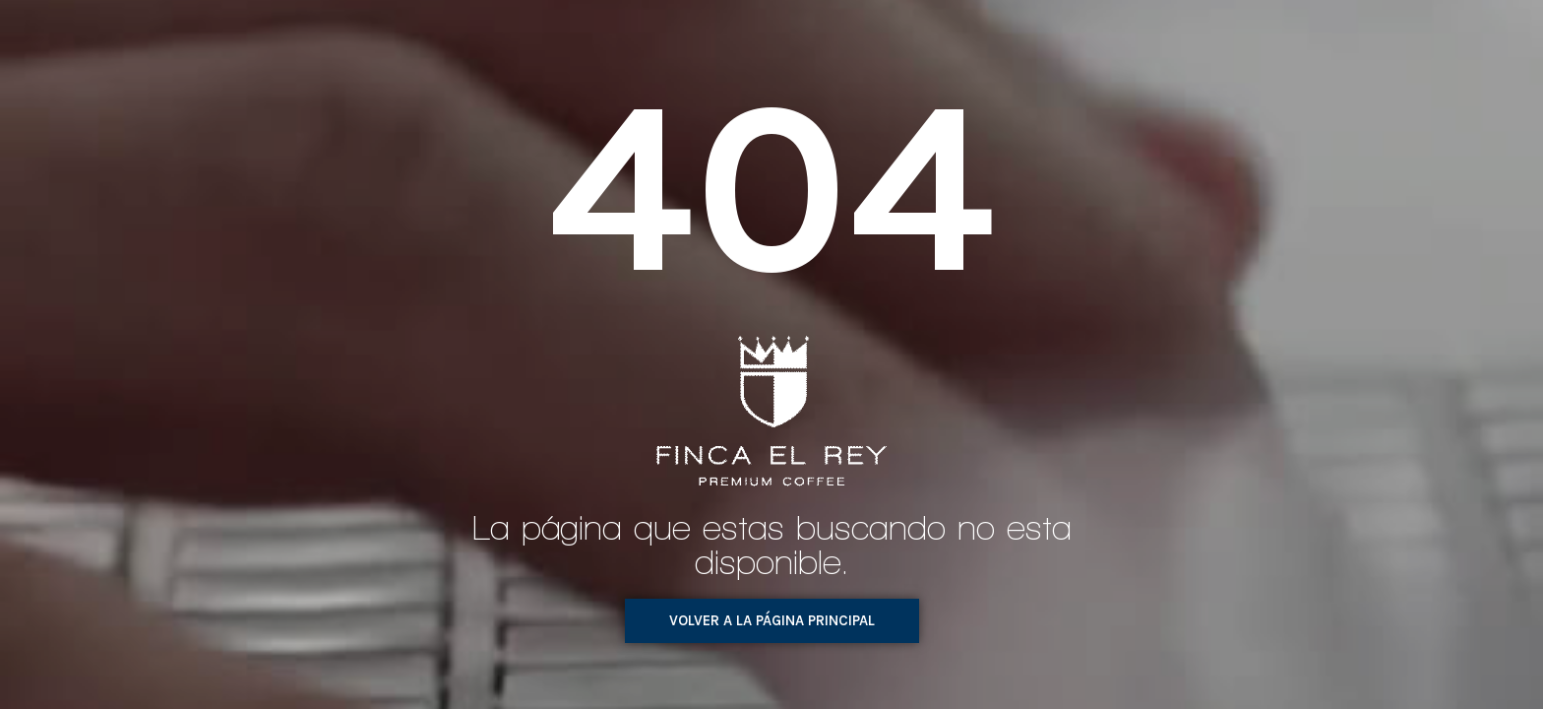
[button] (772, 621)
